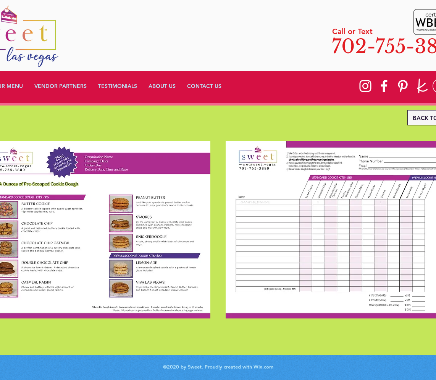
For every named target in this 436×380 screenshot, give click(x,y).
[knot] (421, 86)
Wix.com (263, 367)
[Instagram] (365, 86)
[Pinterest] (403, 86)
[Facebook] (384, 86)
